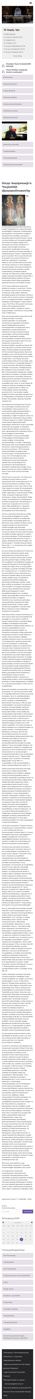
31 (21, 1243)
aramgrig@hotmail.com (15, 1384)
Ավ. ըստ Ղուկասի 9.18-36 (13, 37)
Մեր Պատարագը (9, 1255)
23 (17, 1239)
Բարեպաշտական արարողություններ (16, 1275)
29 (12, 1243)
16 (17, 1236)
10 (21, 1232)
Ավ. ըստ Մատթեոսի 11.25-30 (14, 49)
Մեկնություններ (8, 1316)
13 (3, 1236)
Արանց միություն (9, 91)
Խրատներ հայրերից (10, 1309)
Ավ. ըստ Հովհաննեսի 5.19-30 (14, 46)
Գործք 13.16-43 (9, 40)
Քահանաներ (8, 77)
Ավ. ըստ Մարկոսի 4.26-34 (13, 52)
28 (8, 1243)
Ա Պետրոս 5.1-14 (10, 43)
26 (30, 1239)
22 (12, 1239)
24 (21, 1239)
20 (3, 1239)
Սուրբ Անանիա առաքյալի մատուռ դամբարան (14, 71)
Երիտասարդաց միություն (12, 104)
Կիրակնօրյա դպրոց (10, 111)
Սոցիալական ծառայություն (13, 164)
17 (21, 1236)
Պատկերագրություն (10, 1322)
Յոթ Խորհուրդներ (9, 1269)
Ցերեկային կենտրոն (10, 117)
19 (30, 1236)
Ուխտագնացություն (10, 158)
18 (26, 1236)
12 (30, 1232)
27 (3, 1243)
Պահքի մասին (8, 1289)
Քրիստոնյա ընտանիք (11, 144)
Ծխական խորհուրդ (10, 84)
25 (26, 1239)
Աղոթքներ (7, 1329)
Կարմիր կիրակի (9, 34)
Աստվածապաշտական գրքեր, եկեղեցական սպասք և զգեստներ (15, 1337)
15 (12, 1236)
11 (26, 1232)
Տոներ (5, 1282)
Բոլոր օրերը (17, 56)
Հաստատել (28, 1211)
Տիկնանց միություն (10, 97)
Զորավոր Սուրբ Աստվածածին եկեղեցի (16, 65)
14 (8, 1236)
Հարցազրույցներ (9, 151)
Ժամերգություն (8, 1262)
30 (17, 1243)
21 (8, 1239)
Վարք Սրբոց (7, 1302)
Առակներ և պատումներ (11, 1295)
